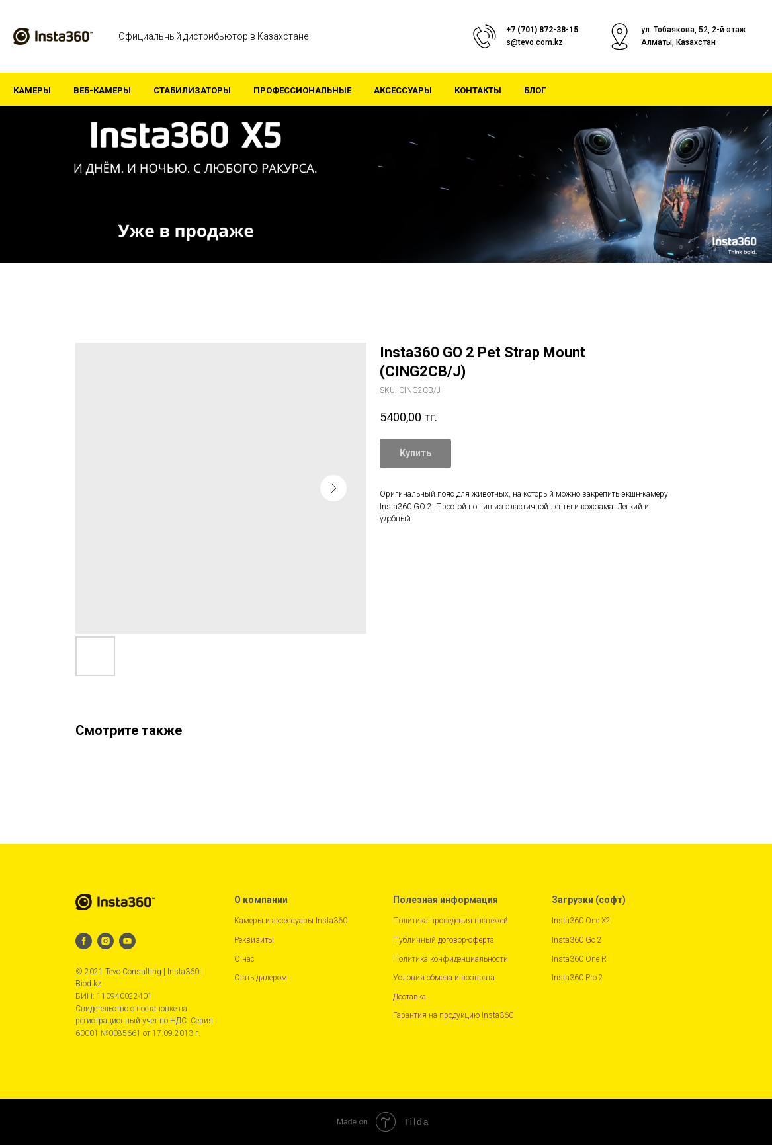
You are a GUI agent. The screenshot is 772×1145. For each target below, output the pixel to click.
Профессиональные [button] (302, 90)
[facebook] (83, 941)
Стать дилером (260, 977)
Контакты (477, 90)
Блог (535, 90)
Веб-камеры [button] (102, 90)
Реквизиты (254, 940)
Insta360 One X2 (581, 920)
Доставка (409, 996)
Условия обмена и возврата (444, 977)
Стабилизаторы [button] (192, 90)
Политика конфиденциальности (450, 959)
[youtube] (127, 941)
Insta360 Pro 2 (577, 977)
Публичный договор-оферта (443, 940)
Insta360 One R (579, 959)
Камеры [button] (32, 90)
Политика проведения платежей (450, 920)
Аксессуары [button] (403, 90)
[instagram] (105, 941)
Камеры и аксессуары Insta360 (290, 920)
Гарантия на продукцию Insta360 (453, 1015)
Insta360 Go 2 (577, 940)
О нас (244, 959)
